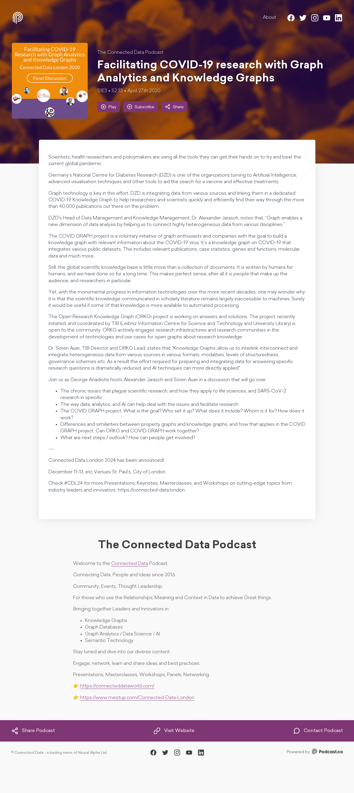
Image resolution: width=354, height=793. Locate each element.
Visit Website (173, 730)
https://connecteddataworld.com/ (117, 686)
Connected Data (129, 563)
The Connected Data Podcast (130, 52)
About (269, 17)
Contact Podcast (318, 730)
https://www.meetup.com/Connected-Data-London (137, 697)
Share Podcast (33, 730)
